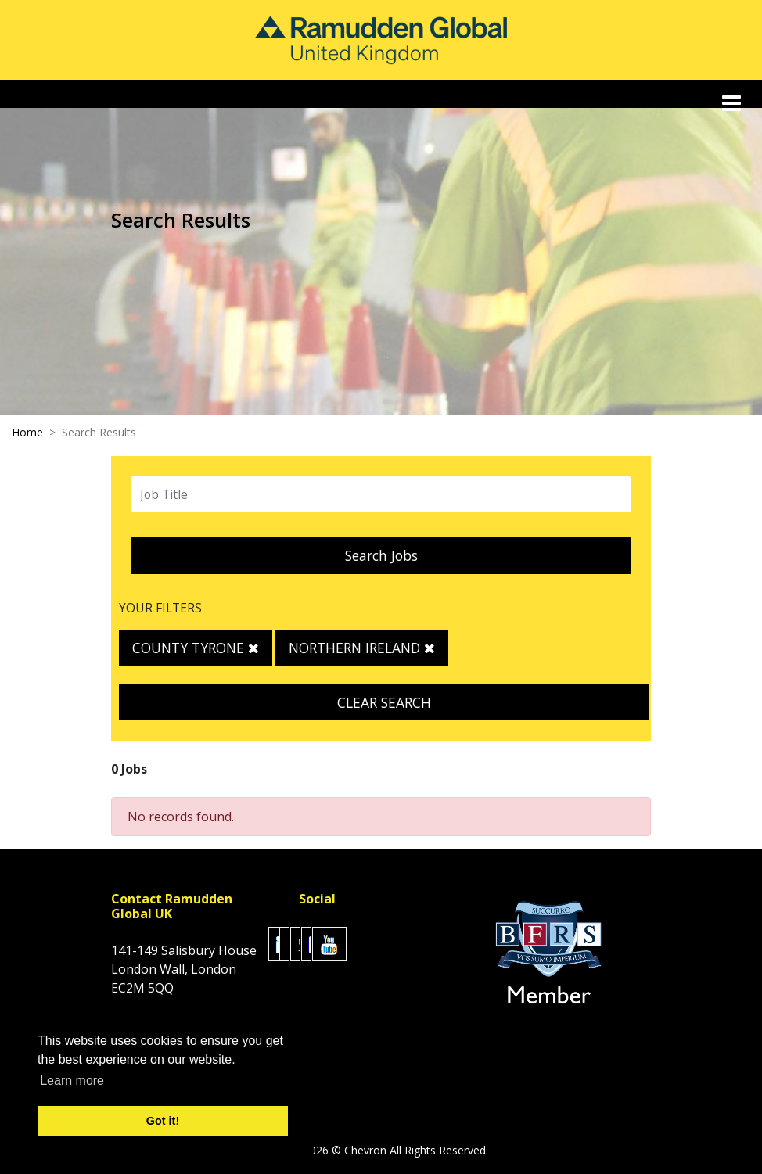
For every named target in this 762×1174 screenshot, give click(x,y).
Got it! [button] (162, 1121)
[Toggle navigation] (733, 103)
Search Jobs (381, 555)
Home (27, 432)
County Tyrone (195, 647)
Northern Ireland (362, 647)
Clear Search (384, 702)
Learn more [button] (72, 1080)
